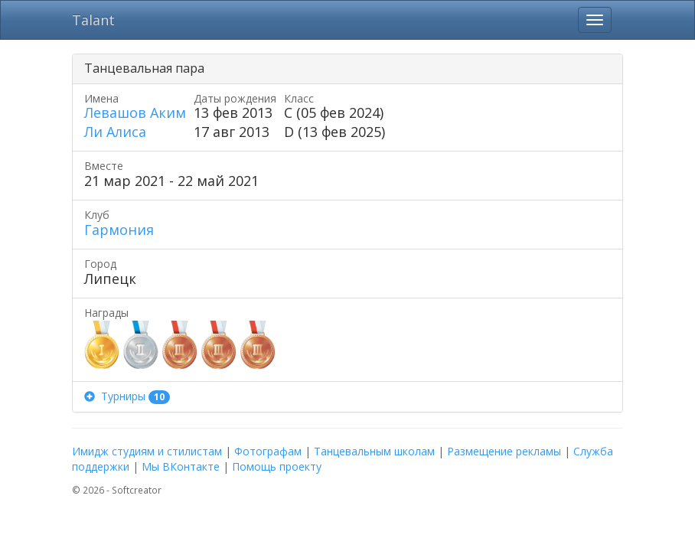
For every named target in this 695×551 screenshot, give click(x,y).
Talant (93, 20)
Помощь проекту (276, 466)
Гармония (119, 229)
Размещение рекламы (504, 451)
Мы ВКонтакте (181, 466)
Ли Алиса (115, 131)
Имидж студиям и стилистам (147, 451)
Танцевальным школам (374, 451)
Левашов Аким (135, 112)
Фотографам (268, 451)
